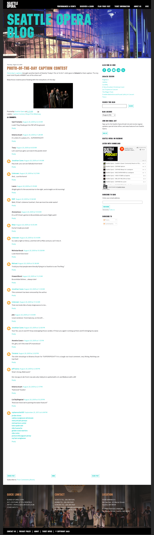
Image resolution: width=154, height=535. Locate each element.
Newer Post (11, 476)
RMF (13, 199)
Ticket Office (47, 531)
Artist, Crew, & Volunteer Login (20, 505)
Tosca (104, 97)
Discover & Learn (87, 6)
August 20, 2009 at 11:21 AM (32, 276)
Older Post (95, 476)
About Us (137, 6)
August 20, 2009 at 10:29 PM (34, 400)
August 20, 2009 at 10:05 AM (26, 225)
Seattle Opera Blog (49, 26)
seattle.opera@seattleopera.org (73, 507)
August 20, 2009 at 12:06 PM (34, 328)
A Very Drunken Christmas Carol (113, 87)
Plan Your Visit (104, 6)
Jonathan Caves (18, 161)
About (36, 531)
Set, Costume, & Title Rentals (19, 502)
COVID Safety (12, 507)
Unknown (15, 173)
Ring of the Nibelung (33, 114)
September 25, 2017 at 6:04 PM (36, 412)
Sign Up (105, 133)
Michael (15, 263)
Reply (14, 128)
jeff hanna (15, 369)
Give (147, 6)
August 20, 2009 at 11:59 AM (25, 315)
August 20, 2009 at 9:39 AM (27, 186)
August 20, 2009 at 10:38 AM (34, 251)
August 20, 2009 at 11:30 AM (34, 289)
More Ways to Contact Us (65, 510)
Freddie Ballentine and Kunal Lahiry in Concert (118, 95)
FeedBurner (112, 210)
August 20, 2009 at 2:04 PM (30, 369)
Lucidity (105, 85)
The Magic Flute (107, 92)
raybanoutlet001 (18, 412)
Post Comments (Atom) (26, 480)
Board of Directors (15, 500)
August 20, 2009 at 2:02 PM (29, 353)
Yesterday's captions (14, 73)
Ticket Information (122, 6)
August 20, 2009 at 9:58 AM (26, 199)
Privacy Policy (25, 531)
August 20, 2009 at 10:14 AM (30, 238)
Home (53, 476)
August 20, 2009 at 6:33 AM (33, 122)
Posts (106, 220)
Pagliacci (105, 80)
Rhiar (14, 225)
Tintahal (15, 353)
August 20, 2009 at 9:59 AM (31, 212)
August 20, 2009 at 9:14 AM (34, 161)
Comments (108, 224)
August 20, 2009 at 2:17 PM (33, 387)
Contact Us (11, 531)
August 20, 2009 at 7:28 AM (33, 135)
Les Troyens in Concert (110, 90)
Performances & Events (66, 6)
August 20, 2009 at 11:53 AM (30, 302)
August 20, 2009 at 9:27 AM (29, 173)
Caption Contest (19, 114)
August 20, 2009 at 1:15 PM (34, 341)
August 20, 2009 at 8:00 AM (26, 148)
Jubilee (104, 82)
